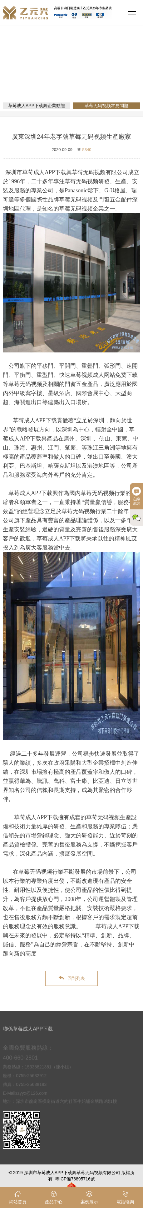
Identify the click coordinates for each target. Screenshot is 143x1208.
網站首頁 (47, 76)
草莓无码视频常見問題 (109, 76)
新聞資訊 (71, 76)
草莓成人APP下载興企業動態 (36, 105)
